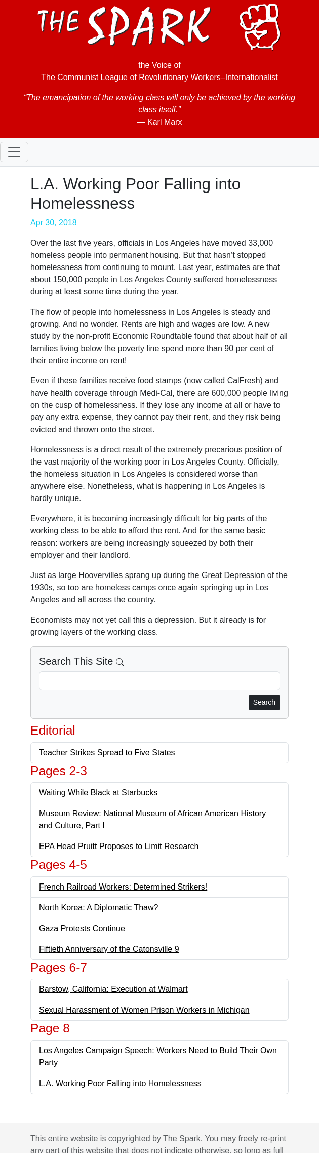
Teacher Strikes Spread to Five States (107, 752)
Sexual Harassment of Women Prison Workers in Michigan (144, 1010)
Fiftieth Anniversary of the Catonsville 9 (109, 949)
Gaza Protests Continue (82, 928)
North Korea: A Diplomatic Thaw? (98, 907)
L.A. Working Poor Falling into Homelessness (120, 1083)
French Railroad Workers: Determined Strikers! (123, 886)
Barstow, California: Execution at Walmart (113, 989)
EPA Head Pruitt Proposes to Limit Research (118, 846)
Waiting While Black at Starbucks (98, 792)
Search (264, 702)
